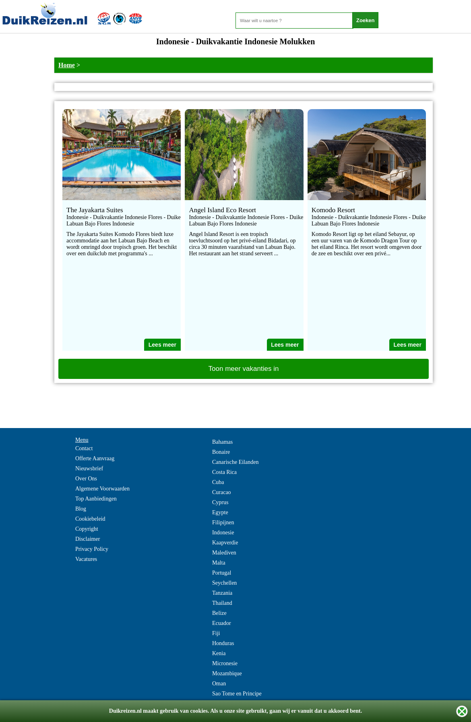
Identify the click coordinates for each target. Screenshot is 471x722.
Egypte (220, 512)
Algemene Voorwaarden (102, 489)
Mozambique (227, 673)
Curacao (221, 492)
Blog (80, 509)
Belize (219, 613)
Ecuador (221, 623)
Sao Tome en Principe (237, 694)
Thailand (222, 603)
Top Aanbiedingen (96, 499)
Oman (219, 684)
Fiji (216, 633)
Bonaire (221, 452)
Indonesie (223, 533)
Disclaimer (87, 539)
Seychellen (224, 583)
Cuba (218, 482)
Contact (84, 448)
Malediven (224, 553)
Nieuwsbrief (89, 468)
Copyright (86, 529)
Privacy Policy (91, 549)
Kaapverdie (225, 543)
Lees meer (162, 344)
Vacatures (86, 559)
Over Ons (86, 479)
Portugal (221, 573)
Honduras (223, 643)
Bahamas (222, 442)
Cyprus (220, 502)
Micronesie (225, 663)
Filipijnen (223, 522)
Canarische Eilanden (235, 462)
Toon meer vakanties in (244, 368)
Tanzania (222, 593)
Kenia (218, 653)
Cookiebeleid (90, 519)
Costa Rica (224, 472)
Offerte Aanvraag (94, 458)
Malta (218, 563)
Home (66, 65)
